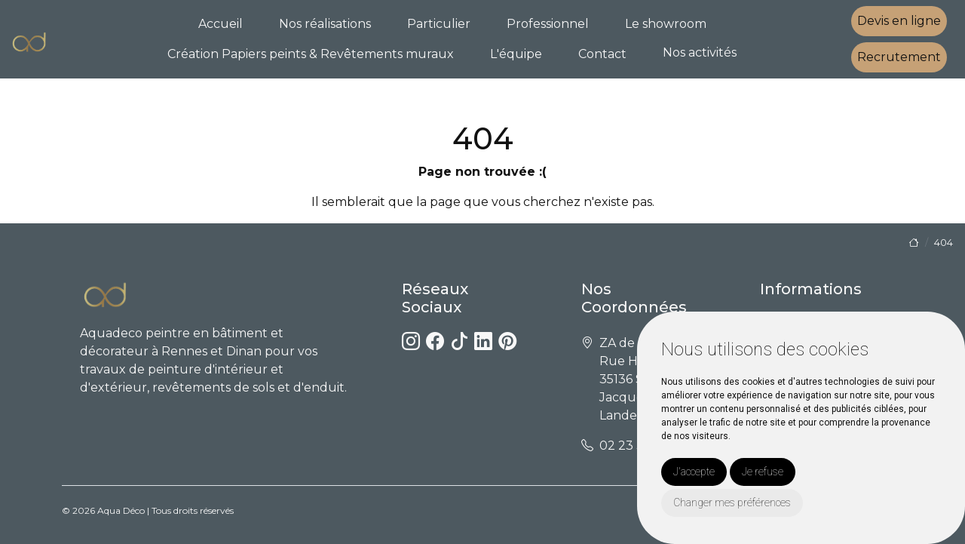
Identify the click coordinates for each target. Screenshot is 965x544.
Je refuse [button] (762, 472)
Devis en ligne (899, 21)
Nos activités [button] (700, 52)
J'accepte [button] (694, 472)
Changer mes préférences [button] (732, 502)
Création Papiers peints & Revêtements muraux (310, 54)
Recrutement (899, 57)
